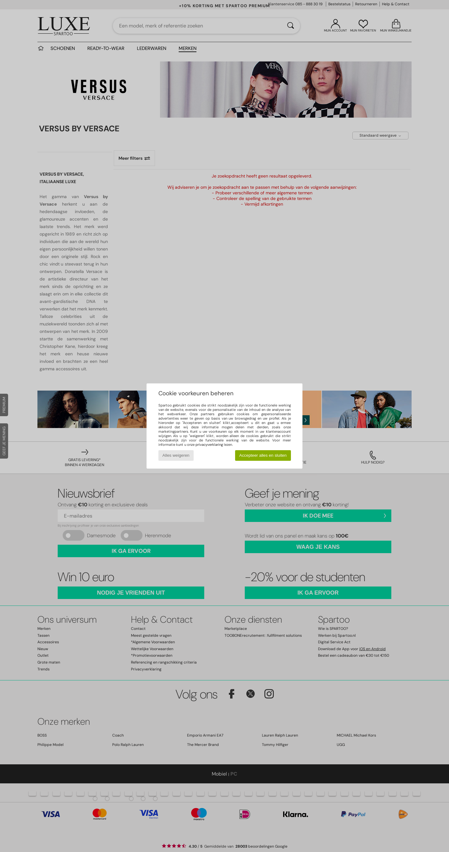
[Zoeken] (290, 26)
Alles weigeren (176, 455)
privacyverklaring (209, 444)
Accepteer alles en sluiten (263, 455)
